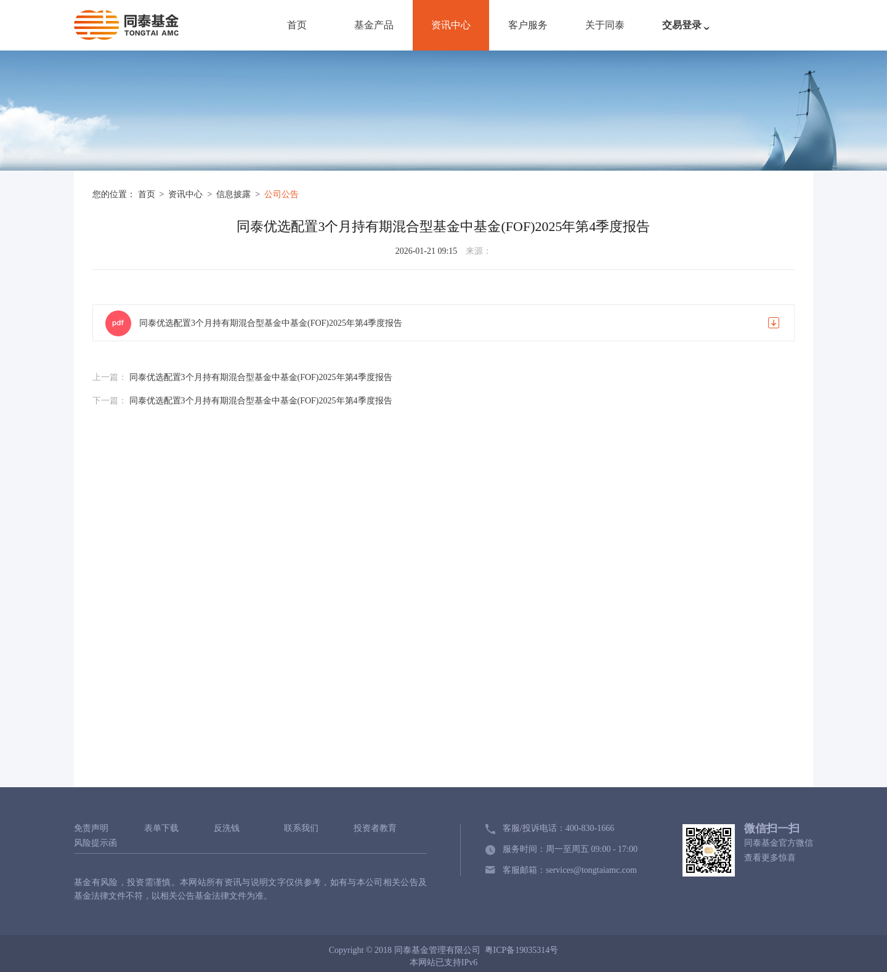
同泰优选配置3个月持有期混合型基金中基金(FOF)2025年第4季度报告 (270, 323)
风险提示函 (95, 843)
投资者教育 (375, 828)
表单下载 (161, 828)
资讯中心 (451, 25)
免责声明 (91, 828)
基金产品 (374, 25)
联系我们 (301, 828)
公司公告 (281, 194)
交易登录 (688, 31)
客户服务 (528, 25)
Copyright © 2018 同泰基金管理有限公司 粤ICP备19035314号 (444, 950)
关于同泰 (605, 25)
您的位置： (114, 194)
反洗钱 (227, 828)
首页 (297, 25)
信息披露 (234, 194)
